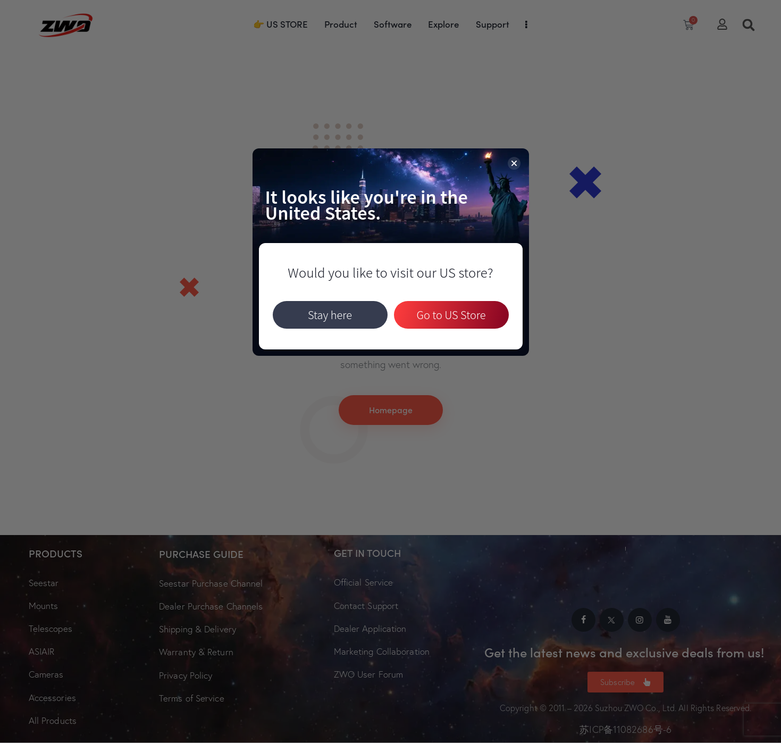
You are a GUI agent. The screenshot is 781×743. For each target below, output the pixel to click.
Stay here (330, 314)
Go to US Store (450, 314)
